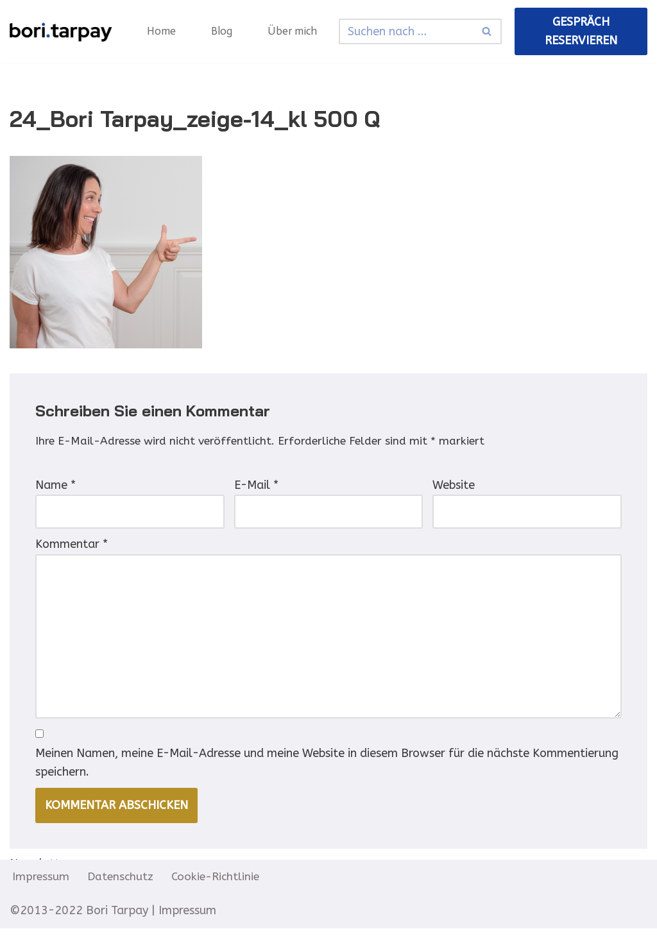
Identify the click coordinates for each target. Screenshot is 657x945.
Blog (223, 31)
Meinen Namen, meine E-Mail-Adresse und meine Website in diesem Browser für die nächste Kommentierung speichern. (327, 778)
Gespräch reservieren (581, 31)
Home (162, 31)
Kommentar (71, 550)
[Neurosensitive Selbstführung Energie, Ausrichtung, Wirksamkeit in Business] (61, 31)
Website (453, 488)
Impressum (41, 893)
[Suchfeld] (408, 31)
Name (55, 488)
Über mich (295, 31)
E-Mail (256, 488)
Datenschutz (122, 893)
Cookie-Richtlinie (219, 893)
